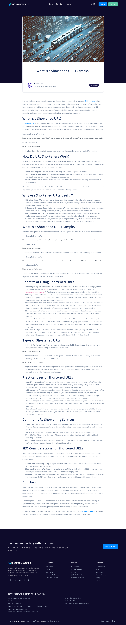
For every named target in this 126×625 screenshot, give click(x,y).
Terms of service (101, 575)
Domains (59, 4)
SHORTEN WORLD (19, 621)
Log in (103, 4)
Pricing (50, 4)
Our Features (50, 567)
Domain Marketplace (77, 578)
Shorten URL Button (52, 575)
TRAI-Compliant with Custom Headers (76, 604)
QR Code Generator (77, 575)
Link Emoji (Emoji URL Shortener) (19, 598)
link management (88, 511)
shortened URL (29, 123)
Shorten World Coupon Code (73, 601)
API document (100, 567)
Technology (94, 85)
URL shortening (91, 101)
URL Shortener (75, 567)
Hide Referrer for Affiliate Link (17, 609)
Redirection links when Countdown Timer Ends (23, 612)
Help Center (99, 572)
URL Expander (50, 572)
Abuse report (105, 621)
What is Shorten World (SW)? (73, 598)
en (93, 4)
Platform (69, 4)
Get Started (110, 546)
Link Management (76, 569)
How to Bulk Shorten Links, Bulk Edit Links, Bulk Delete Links (27, 606)
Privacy (98, 578)
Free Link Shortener (52, 578)
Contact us (99, 580)
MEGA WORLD (40, 621)
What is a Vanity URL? (15, 604)
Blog (97, 569)
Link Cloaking (12, 601)
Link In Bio (74, 572)
